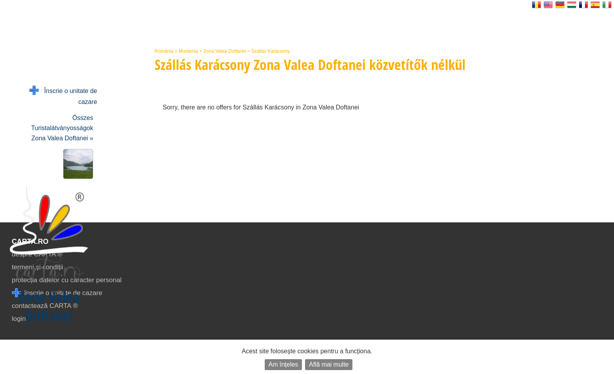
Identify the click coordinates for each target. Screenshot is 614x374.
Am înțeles (283, 364)
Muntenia (188, 51)
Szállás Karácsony (270, 51)
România (164, 51)
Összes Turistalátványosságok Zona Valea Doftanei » (62, 128)
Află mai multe (329, 364)
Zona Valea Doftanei (224, 51)
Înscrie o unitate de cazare (63, 95)
